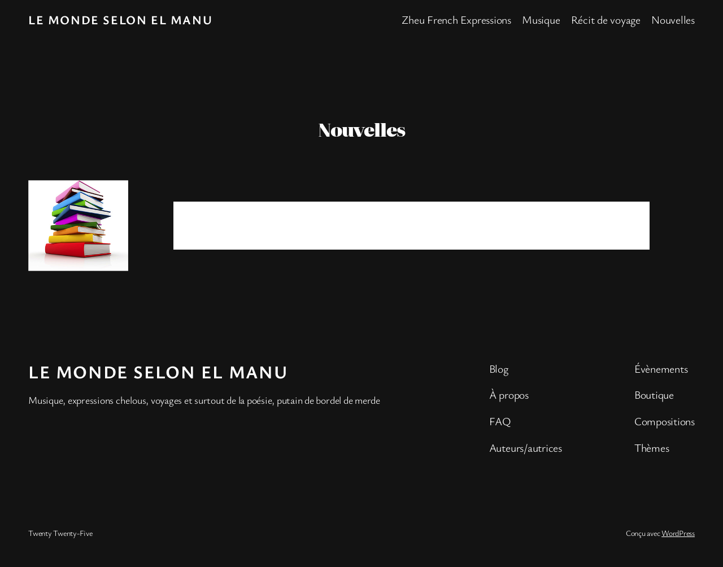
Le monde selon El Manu (120, 19)
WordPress (678, 532)
